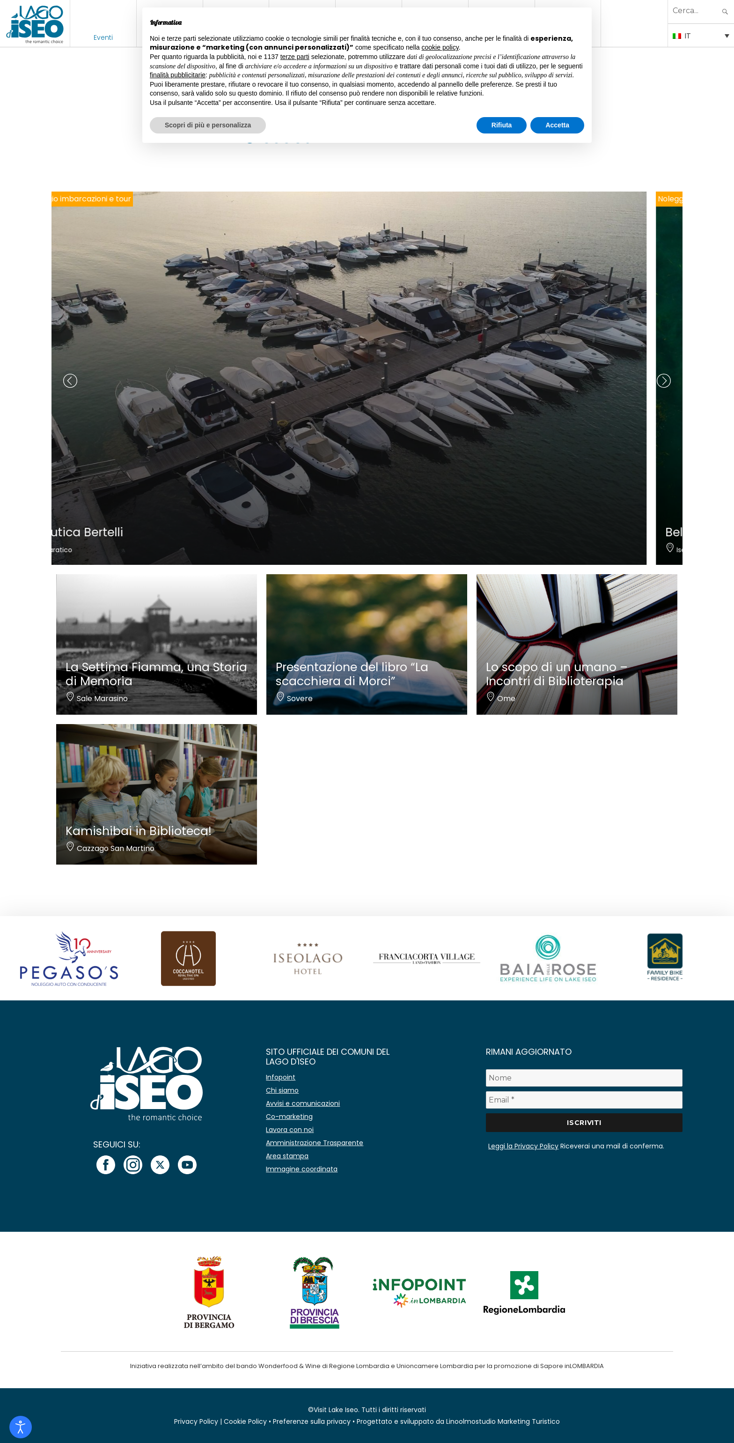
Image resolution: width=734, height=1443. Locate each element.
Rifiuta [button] (502, 125)
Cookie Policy (245, 1421)
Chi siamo (282, 1090)
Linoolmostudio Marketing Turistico (503, 1421)
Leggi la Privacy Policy (523, 1146)
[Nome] (584, 1078)
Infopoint (280, 1077)
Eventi (103, 37)
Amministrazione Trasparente (314, 1142)
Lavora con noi (290, 1129)
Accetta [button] (557, 125)
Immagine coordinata (302, 1169)
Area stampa (287, 1156)
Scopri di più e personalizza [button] (208, 125)
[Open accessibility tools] (20, 1427)
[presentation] (70, 381)
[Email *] (584, 1100)
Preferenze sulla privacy (312, 1421)
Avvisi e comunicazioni (303, 1103)
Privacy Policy (196, 1421)
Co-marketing (289, 1116)
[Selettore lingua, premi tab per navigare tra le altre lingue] (701, 35)
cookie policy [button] (440, 47)
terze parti (294, 56)
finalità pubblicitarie (178, 75)
